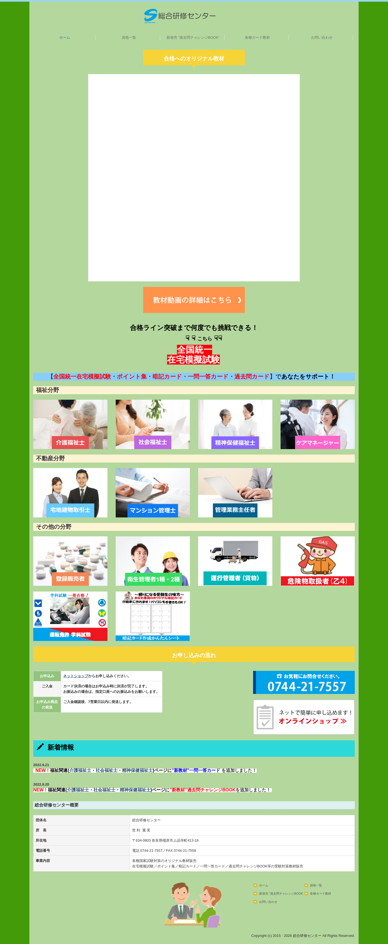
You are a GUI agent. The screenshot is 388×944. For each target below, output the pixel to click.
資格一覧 (129, 37)
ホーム (64, 37)
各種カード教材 (257, 37)
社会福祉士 (107, 770)
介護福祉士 (80, 770)
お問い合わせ (321, 37)
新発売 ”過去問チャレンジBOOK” (193, 37)
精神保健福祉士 (137, 770)
